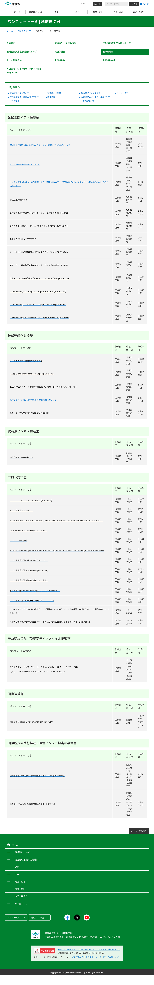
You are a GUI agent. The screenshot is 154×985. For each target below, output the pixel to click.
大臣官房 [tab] (12, 44)
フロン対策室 (122, 102)
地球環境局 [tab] (109, 55)
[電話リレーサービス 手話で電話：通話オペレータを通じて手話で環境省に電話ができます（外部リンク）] (44, 960)
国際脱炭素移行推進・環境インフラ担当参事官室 (95, 108)
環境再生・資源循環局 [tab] (67, 44)
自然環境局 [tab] (61, 66)
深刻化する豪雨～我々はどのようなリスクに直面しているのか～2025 (40, 154)
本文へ (84, 3)
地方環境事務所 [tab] (111, 66)
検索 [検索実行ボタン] (135, 3)
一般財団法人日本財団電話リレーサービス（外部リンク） (95, 966)
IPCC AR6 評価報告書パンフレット (25, 174)
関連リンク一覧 (37, 927)
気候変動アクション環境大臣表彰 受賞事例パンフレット (34, 409)
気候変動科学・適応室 (19, 102)
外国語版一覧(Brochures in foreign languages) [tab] (26, 78)
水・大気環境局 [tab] (15, 66)
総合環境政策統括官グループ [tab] (119, 44)
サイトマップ (13, 927)
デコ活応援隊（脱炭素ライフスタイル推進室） (24, 108)
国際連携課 (50, 106)
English (97, 3)
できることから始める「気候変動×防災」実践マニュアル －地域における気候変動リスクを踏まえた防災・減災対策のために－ (59, 193)
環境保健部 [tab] (61, 55)
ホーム (15, 12)
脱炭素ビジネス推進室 (90, 102)
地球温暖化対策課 (53, 102)
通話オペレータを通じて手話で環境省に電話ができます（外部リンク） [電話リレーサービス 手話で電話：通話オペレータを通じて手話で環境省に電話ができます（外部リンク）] (89, 959)
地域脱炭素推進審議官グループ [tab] (24, 55)
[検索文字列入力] (116, 4)
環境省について (24, 30)
